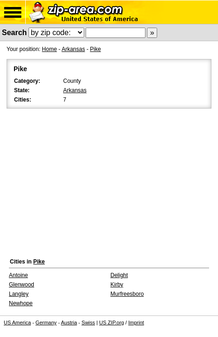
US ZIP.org (111, 322)
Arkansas (73, 49)
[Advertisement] (109, 181)
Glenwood (21, 284)
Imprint (136, 322)
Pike (95, 49)
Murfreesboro (127, 294)
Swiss (88, 322)
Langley (19, 294)
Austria (69, 322)
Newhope (21, 303)
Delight (119, 275)
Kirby (116, 284)
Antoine (18, 275)
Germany (46, 322)
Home (49, 49)
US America (17, 322)
